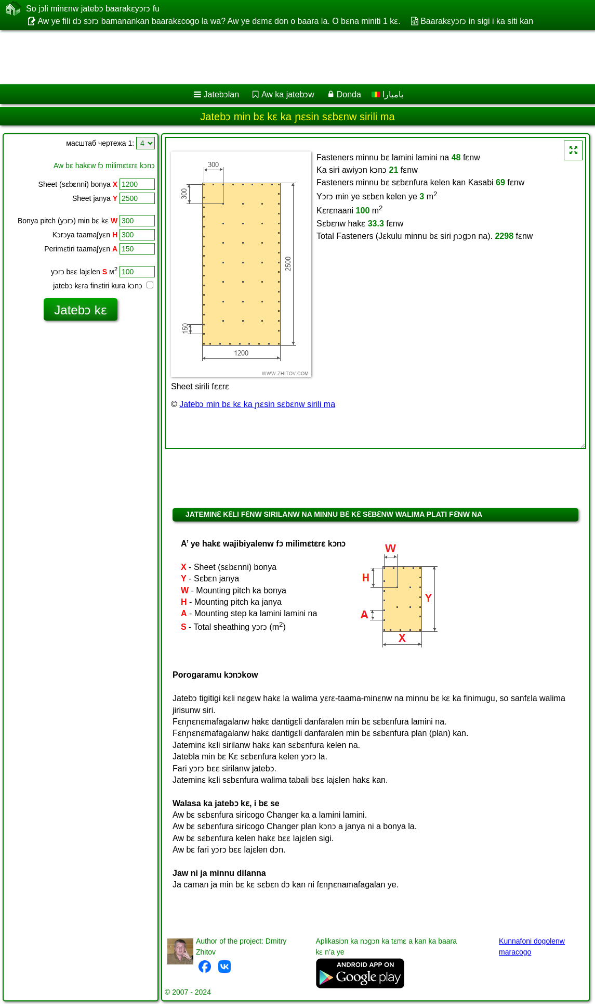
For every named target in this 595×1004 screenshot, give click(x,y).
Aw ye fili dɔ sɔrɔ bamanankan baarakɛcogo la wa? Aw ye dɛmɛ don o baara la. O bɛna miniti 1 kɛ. (218, 21)
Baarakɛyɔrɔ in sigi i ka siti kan (476, 21)
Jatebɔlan (222, 94)
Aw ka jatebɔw (287, 94)
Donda (349, 94)
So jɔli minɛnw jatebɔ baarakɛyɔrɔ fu (93, 8)
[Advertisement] (286, 57)
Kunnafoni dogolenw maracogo (532, 946)
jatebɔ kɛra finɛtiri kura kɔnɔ (103, 286)
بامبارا (387, 94)
